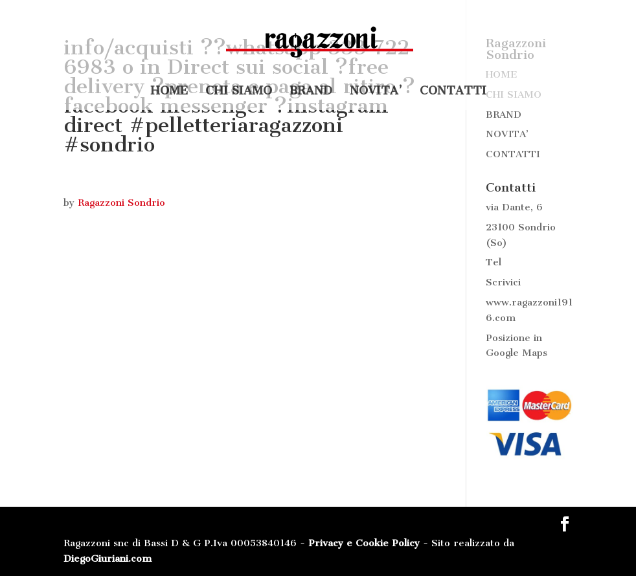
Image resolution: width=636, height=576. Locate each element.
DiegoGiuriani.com (107, 558)
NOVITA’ (376, 92)
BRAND (311, 92)
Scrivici (503, 282)
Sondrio (537, 227)
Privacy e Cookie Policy (364, 543)
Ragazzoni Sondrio (121, 202)
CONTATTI (453, 92)
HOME (169, 92)
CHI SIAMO (238, 92)
